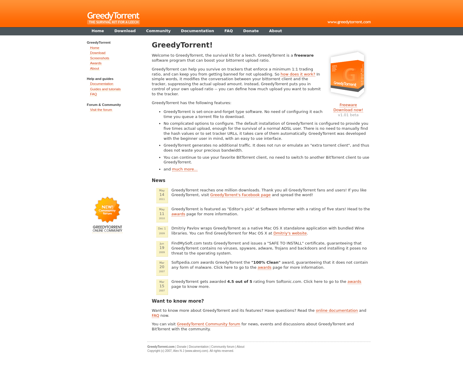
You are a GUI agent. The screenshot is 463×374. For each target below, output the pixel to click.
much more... (185, 169)
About (94, 68)
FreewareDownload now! (348, 107)
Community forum (222, 346)
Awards (96, 63)
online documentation (337, 310)
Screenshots (99, 58)
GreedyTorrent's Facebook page (240, 195)
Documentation (101, 84)
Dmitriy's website (290, 233)
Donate (181, 346)
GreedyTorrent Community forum (208, 324)
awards (178, 214)
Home (94, 48)
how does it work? (298, 74)
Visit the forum (101, 109)
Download (97, 53)
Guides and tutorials (105, 89)
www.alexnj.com (196, 350)
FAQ (155, 315)
